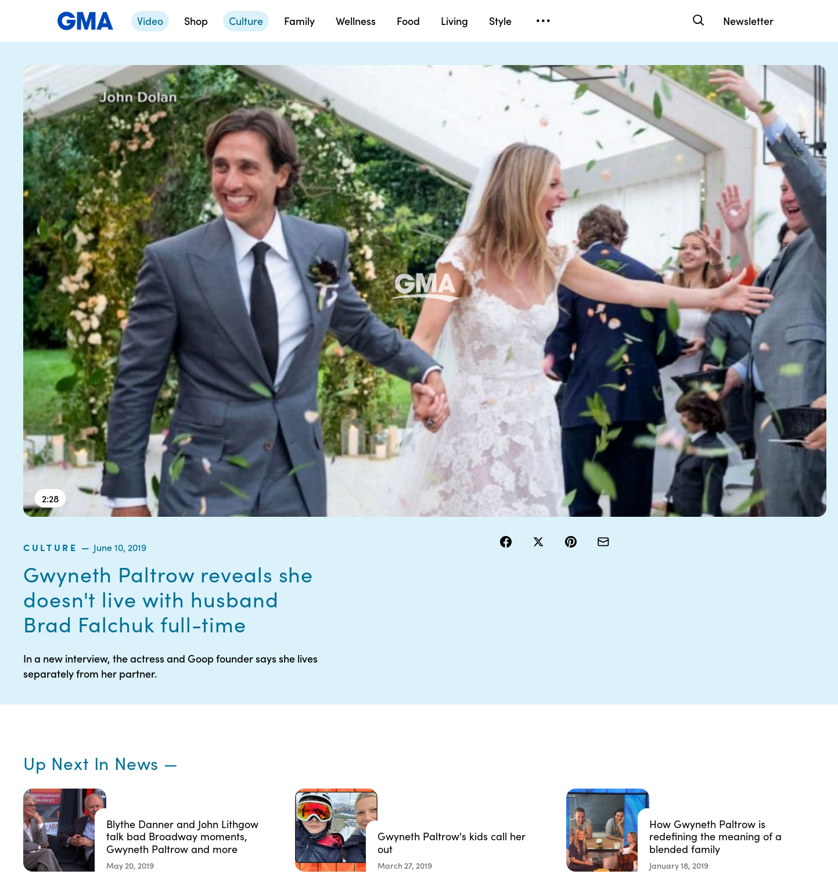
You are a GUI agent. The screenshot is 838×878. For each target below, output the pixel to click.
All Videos (585, 726)
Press (465, 747)
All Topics (585, 747)
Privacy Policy (367, 705)
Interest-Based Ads (491, 695)
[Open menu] (543, 20)
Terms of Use (365, 684)
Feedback (473, 768)
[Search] (698, 20)
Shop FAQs (587, 664)
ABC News (587, 684)
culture (524, 72)
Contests (358, 664)
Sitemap (697, 664)
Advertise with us (373, 789)
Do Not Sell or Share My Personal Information (385, 732)
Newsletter (748, 20)
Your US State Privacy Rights (494, 669)
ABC (576, 705)
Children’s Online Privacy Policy (387, 763)
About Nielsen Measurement (480, 721)
